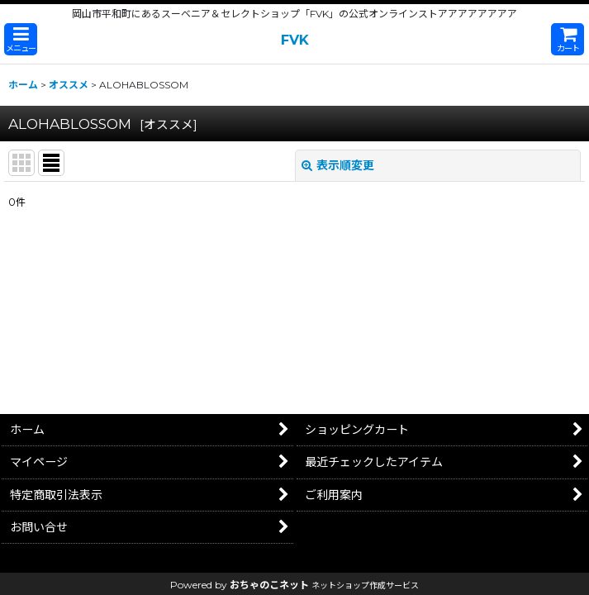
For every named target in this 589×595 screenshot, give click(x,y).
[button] (20, 39)
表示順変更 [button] (338, 165)
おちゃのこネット (269, 584)
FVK (295, 39)
